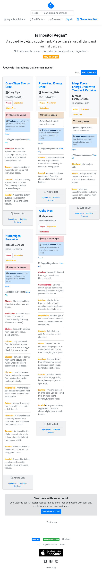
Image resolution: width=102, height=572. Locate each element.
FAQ (38, 545)
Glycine (8, 372)
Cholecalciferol (44, 285)
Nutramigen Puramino (13, 237)
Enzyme (41, 390)
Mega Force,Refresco (80, 97)
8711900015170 (80, 103)
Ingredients (12, 219)
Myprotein (46, 216)
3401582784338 (14, 249)
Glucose (8, 357)
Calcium (8, 341)
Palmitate (9, 416)
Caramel (8, 179)
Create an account (15, 121)
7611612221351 (47, 97)
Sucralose (9, 149)
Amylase (42, 359)
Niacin (74, 189)
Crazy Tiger (13, 92)
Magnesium (10, 388)
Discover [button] (55, 19)
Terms (63, 545)
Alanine (8, 301)
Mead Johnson (15, 244)
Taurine (8, 167)
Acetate (41, 374)
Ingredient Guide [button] (13, 19)
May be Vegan (51, 56)
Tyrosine (9, 431)
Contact (66, 539)
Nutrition (22, 219)
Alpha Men (45, 210)
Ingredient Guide (50, 545)
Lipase (41, 344)
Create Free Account (51, 511)
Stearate (42, 331)
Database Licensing (51, 539)
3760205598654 (14, 97)
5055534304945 (47, 220)
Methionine (10, 313)
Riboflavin (76, 164)
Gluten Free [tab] (11, 108)
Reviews (17, 222)
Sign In (69, 19)
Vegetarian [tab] (18, 103)
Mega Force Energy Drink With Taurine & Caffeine (84, 87)
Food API (35, 539)
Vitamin (41, 158)
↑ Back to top (51, 522)
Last (77, 72)
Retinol (8, 403)
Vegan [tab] (8, 103)
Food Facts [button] (36, 19)
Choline (8, 329)
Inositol (8, 195)
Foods (35, 13)
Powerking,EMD (49, 92)
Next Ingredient (89, 72)
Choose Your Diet (87, 19)
